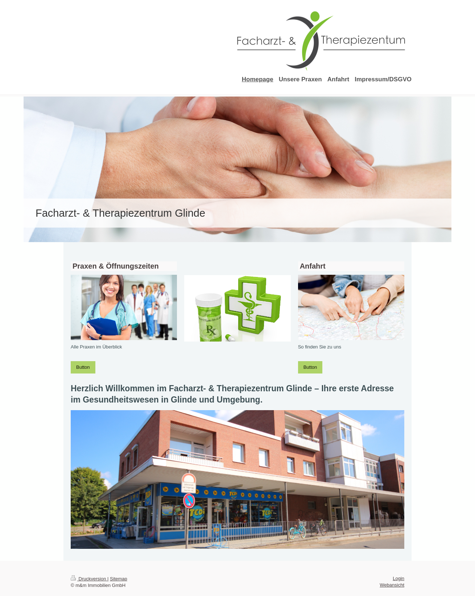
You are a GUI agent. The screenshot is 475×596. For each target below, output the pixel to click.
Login (398, 578)
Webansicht (392, 585)
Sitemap (118, 578)
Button (83, 367)
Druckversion (89, 578)
